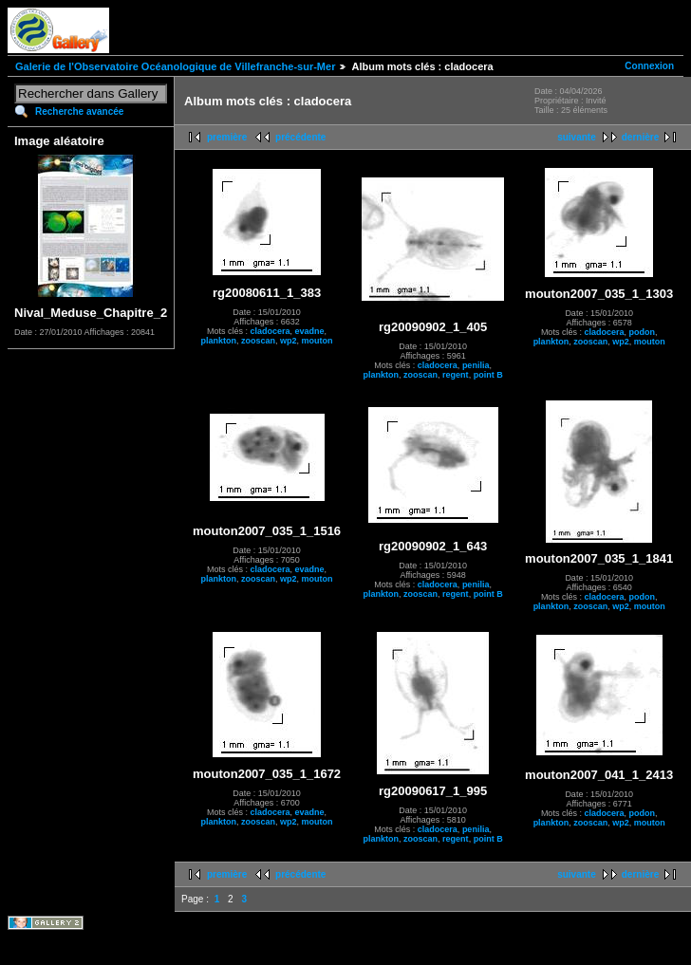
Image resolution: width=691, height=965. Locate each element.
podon (641, 332)
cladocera (270, 331)
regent (455, 375)
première (227, 137)
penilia (476, 365)
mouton (317, 340)
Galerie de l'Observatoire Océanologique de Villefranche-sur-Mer (175, 66)
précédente (300, 137)
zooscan (258, 340)
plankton (219, 340)
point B (488, 375)
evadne (310, 331)
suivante (576, 137)
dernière (640, 137)
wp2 (288, 340)
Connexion (649, 66)
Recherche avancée (79, 111)
